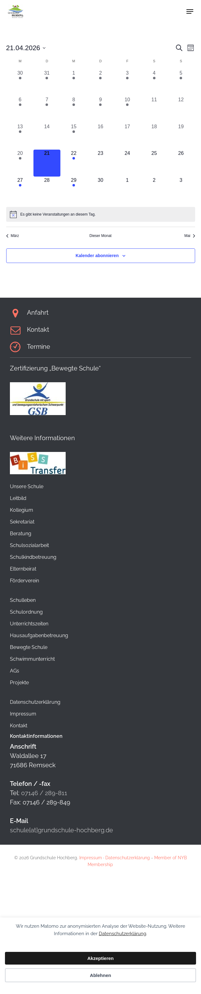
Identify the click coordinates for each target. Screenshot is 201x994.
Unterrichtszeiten (29, 624)
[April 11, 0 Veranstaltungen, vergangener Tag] (154, 109)
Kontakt (18, 726)
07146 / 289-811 (44, 793)
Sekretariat (22, 522)
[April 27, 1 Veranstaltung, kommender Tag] (20, 190)
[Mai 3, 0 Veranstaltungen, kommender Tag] (181, 190)
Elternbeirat (23, 569)
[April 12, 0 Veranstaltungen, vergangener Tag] (181, 109)
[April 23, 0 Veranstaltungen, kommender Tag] (100, 163)
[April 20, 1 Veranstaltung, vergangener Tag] (20, 163)
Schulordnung (26, 612)
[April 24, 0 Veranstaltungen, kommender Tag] (127, 163)
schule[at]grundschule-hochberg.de (61, 830)
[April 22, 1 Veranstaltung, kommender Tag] (73, 163)
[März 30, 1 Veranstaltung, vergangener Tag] (20, 82)
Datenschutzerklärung (122, 933)
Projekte (19, 682)
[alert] (100, 214)
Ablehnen (100, 975)
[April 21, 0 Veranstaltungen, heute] (46, 163)
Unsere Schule (26, 486)
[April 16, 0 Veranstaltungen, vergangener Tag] (100, 136)
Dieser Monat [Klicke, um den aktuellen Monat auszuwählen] (100, 236)
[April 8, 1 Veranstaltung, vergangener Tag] (73, 109)
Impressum (23, 714)
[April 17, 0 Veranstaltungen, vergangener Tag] (127, 136)
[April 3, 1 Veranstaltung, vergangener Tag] (127, 82)
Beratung (20, 533)
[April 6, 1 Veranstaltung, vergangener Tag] (20, 109)
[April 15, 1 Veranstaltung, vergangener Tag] (73, 136)
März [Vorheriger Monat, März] (12, 236)
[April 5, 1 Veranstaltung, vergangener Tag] (181, 82)
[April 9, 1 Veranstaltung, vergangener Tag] (100, 109)
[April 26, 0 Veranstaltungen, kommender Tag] (181, 163)
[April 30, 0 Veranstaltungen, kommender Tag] (100, 190)
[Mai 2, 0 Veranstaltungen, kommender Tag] (154, 190)
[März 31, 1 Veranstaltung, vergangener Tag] (46, 82)
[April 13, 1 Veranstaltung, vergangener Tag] (20, 136)
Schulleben (23, 600)
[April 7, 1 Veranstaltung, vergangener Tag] (46, 109)
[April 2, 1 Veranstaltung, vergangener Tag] (100, 82)
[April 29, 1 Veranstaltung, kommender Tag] (73, 190)
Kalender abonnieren (97, 255)
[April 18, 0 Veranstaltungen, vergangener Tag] (154, 136)
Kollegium (21, 510)
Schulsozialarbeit (29, 545)
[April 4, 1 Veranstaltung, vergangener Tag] (154, 82)
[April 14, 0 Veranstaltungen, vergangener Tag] (46, 136)
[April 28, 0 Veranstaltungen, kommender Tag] (46, 190)
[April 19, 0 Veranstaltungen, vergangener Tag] (181, 136)
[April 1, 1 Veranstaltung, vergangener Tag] (73, 82)
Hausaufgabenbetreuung (39, 635)
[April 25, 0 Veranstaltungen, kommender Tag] (154, 163)
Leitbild (18, 498)
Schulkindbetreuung (33, 557)
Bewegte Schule (28, 647)
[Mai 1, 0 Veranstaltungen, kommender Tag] (127, 190)
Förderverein (24, 581)
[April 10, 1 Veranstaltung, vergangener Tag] (127, 109)
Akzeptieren (100, 958)
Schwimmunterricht (32, 659)
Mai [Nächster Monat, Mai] (189, 236)
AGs (14, 671)
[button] (189, 11)
